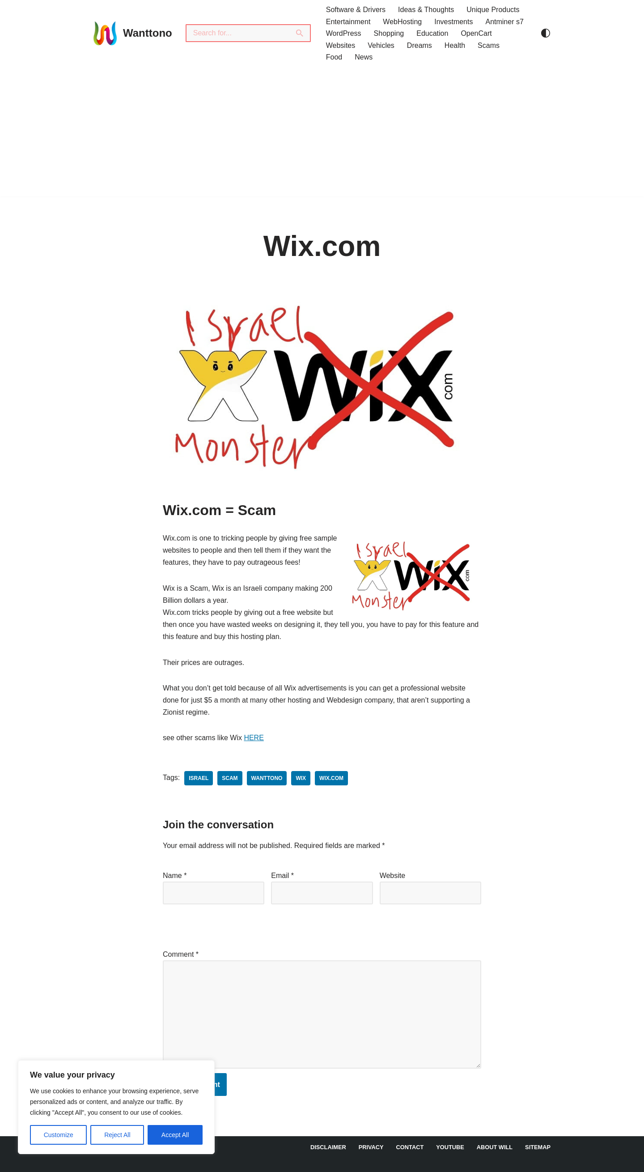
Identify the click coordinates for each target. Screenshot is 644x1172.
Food (334, 57)
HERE (253, 738)
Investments (453, 22)
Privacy (371, 1147)
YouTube (450, 1147)
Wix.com (331, 778)
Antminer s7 (504, 22)
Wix (301, 778)
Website (393, 875)
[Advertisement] (322, 133)
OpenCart (476, 33)
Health (455, 45)
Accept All (175, 1134)
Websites (341, 45)
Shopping (389, 33)
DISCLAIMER (328, 1147)
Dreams (419, 45)
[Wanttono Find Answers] (132, 33)
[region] (116, 1107)
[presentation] (224, 924)
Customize (58, 1134)
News (364, 57)
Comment (181, 954)
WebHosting (402, 22)
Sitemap (538, 1147)
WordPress (343, 33)
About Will (495, 1147)
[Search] (237, 33)
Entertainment (348, 22)
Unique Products (492, 9)
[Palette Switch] (545, 33)
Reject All (117, 1134)
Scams (489, 45)
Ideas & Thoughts (426, 9)
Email (282, 875)
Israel (198, 778)
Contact (410, 1147)
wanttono (267, 778)
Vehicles (381, 45)
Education (432, 33)
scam (229, 778)
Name (174, 875)
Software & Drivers (356, 9)
